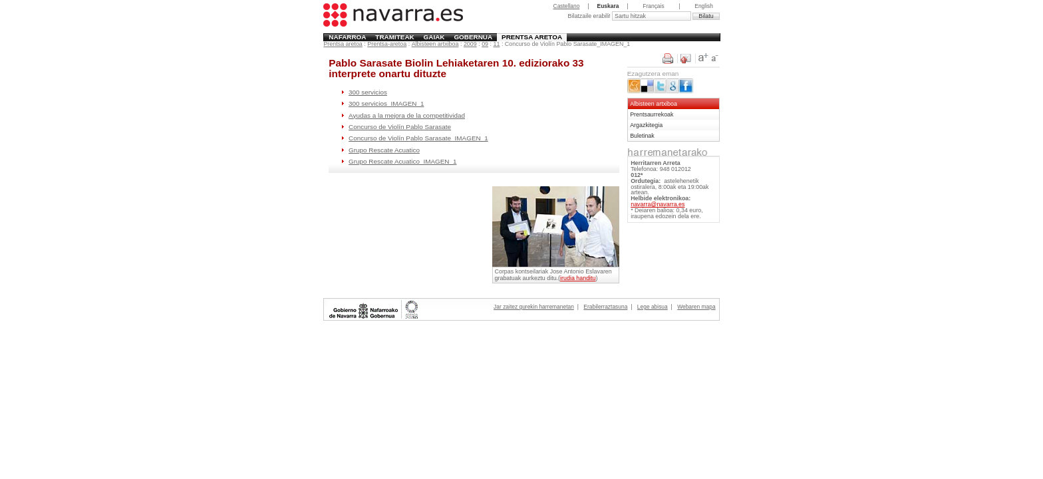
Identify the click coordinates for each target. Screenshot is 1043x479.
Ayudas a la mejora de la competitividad (407, 115)
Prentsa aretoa (532, 37)
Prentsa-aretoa (386, 44)
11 (497, 44)
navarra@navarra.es (657, 204)
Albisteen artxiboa (435, 44)
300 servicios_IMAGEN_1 (386, 103)
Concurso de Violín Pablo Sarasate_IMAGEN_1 (418, 138)
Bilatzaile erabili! (589, 16)
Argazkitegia (646, 125)
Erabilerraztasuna (605, 306)
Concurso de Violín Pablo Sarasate (400, 126)
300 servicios (368, 92)
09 (485, 44)
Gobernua (473, 37)
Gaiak (434, 37)
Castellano (566, 6)
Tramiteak (394, 37)
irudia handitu (577, 278)
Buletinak (642, 135)
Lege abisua (652, 306)
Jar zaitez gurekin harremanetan (534, 306)
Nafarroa (347, 37)
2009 (470, 44)
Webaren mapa (696, 306)
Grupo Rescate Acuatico (384, 150)
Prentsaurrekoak (651, 114)
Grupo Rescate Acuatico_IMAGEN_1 (402, 161)
